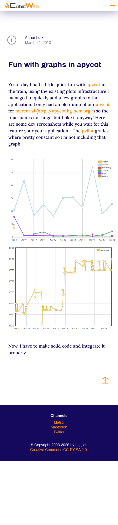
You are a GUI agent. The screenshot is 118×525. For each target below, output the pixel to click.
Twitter (59, 432)
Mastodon (59, 427)
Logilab (81, 445)
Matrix (59, 422)
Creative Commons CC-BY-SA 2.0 (58, 450)
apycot (93, 84)
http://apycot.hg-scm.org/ (65, 111)
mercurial (25, 111)
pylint (88, 131)
